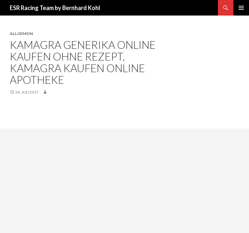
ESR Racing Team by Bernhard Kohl (55, 7)
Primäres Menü (241, 8)
